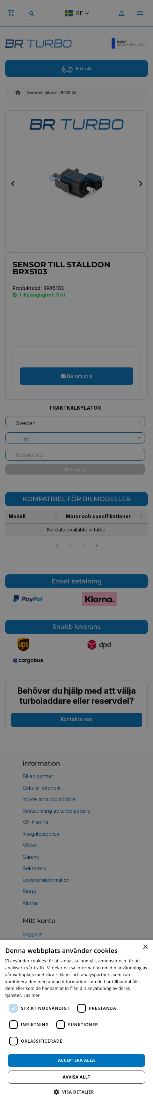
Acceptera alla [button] (76, 1060)
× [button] (145, 947)
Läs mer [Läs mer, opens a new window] (31, 995)
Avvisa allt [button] (76, 1077)
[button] (76, 1091)
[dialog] (76, 1021)
